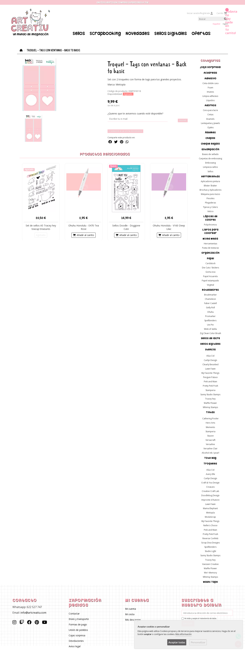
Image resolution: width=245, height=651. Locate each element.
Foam (210, 87)
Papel (210, 258)
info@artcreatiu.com (33, 612)
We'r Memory (210, 572)
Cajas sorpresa (77, 635)
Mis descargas (133, 619)
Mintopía (210, 512)
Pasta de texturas (210, 247)
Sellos (79, 33)
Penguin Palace (210, 377)
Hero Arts (210, 422)
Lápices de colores (210, 218)
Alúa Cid (210, 355)
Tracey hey (210, 398)
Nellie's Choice (210, 525)
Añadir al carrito (83, 234)
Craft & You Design (210, 482)
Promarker (210, 316)
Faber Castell (210, 303)
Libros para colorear (210, 231)
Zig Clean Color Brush (210, 333)
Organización (210, 252)
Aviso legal (74, 646)
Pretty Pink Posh (210, 385)
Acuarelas (210, 72)
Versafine (210, 444)
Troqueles (210, 463)
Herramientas (210, 176)
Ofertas (201, 33)
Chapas (210, 138)
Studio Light (210, 551)
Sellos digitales (210, 344)
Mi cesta (129, 614)
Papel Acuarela (210, 276)
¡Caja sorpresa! (210, 67)
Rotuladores (210, 289)
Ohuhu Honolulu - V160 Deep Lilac (169, 227)
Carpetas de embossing (210, 158)
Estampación (210, 149)
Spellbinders (210, 320)
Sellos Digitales (170, 33)
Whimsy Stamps (210, 407)
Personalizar (198, 642)
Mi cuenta (130, 608)
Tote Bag (210, 457)
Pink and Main (210, 381)
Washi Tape (210, 582)
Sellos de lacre (210, 338)
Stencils (210, 349)
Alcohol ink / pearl (210, 452)
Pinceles (210, 198)
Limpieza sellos (210, 167)
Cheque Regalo (210, 143)
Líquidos (210, 100)
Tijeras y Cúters (210, 206)
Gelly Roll (210, 307)
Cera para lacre (210, 110)
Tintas (210, 412)
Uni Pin (210, 324)
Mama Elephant (210, 508)
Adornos (210, 105)
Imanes (210, 91)
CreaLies (210, 486)
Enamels (210, 118)
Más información (183, 634)
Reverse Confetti (210, 538)
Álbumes (210, 132)
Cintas (210, 114)
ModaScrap (210, 516)
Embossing (210, 162)
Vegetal (210, 284)
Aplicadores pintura (210, 181)
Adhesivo (210, 78)
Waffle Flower (210, 403)
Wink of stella (210, 329)
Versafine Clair (210, 448)
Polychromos (210, 224)
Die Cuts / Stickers (210, 267)
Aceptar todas (176, 642)
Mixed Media (210, 238)
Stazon (210, 435)
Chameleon (210, 299)
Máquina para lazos (210, 194)
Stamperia (210, 390)
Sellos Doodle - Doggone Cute (126, 227)
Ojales (210, 127)
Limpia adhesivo (210, 96)
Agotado (41, 234)
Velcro (210, 211)
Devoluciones (76, 640)
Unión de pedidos (78, 630)
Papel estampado (210, 280)
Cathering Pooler (210, 418)
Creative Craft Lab (210, 491)
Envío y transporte (79, 619)
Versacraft (210, 440)
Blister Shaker (210, 185)
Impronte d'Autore (210, 499)
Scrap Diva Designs (210, 542)
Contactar (74, 613)
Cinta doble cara (210, 83)
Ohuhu (210, 311)
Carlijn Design (210, 360)
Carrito (222, 13)
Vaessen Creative (210, 564)
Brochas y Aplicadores (210, 189)
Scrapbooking (105, 33)
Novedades (138, 33)
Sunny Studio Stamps (210, 394)
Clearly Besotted (210, 364)
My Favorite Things (210, 373)
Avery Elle (210, 473)
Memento (210, 427)
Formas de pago (78, 624)
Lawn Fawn (210, 368)
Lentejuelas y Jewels (210, 123)
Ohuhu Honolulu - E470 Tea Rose (83, 227)
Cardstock (210, 263)
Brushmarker (210, 294)
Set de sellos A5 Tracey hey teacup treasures (41, 227)
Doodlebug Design (210, 495)
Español (216, 24)
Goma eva (210, 271)
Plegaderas (210, 202)
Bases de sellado (210, 154)
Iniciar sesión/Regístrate (200, 13)
